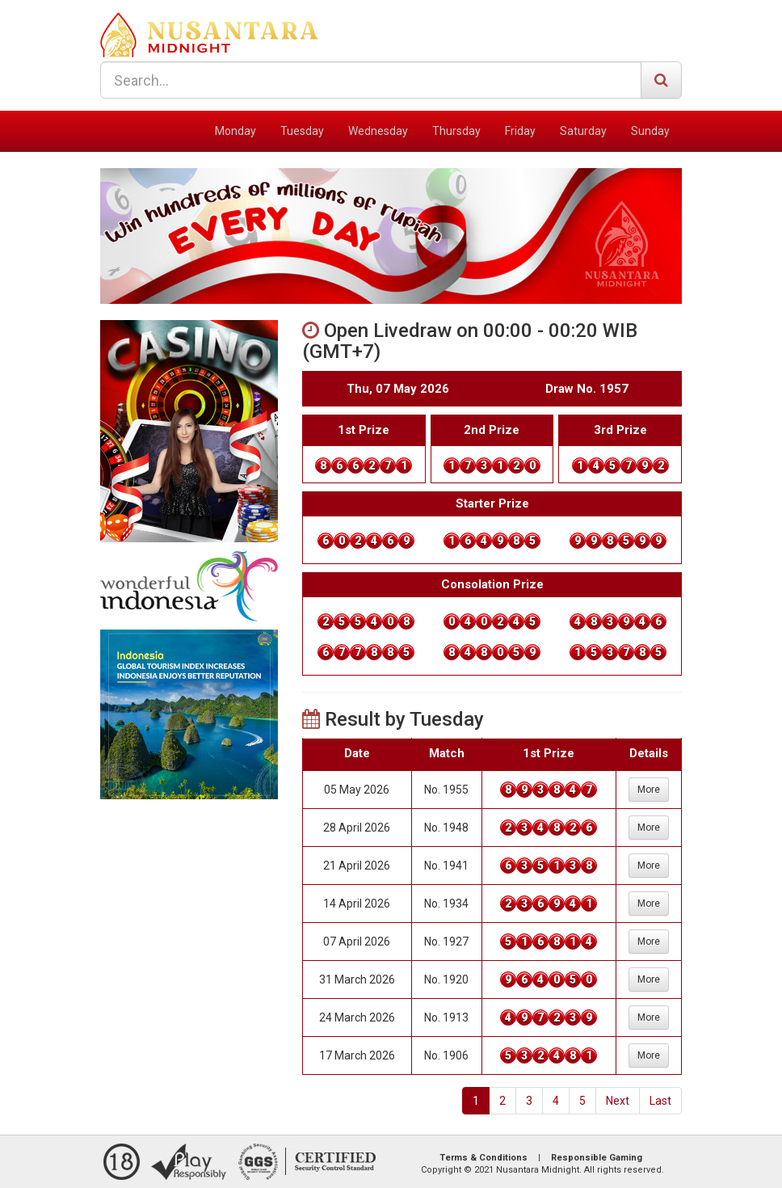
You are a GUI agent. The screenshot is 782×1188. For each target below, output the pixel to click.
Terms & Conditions (483, 1157)
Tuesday (302, 130)
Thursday (456, 130)
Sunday (650, 130)
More (648, 789)
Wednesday (378, 130)
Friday (520, 130)
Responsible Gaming (596, 1157)
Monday (235, 130)
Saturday (583, 130)
